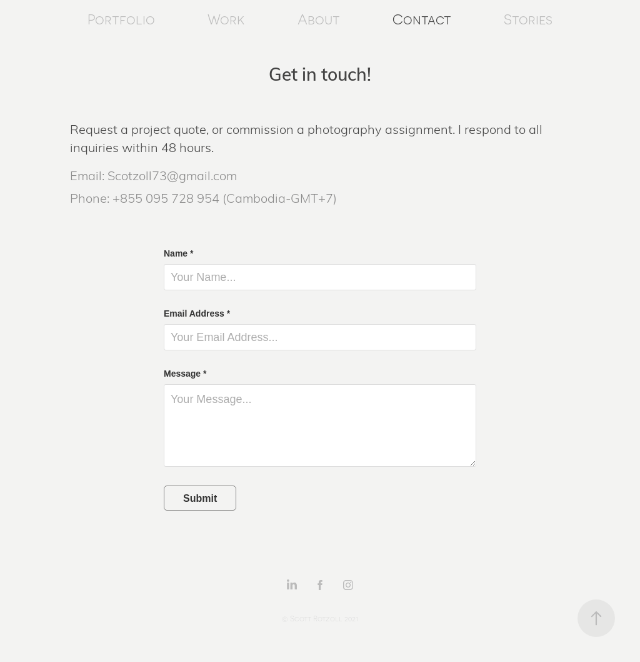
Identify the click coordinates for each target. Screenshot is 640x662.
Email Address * (197, 313)
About (319, 20)
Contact (421, 20)
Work (226, 20)
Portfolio (121, 20)
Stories (528, 20)
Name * (178, 253)
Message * (185, 373)
